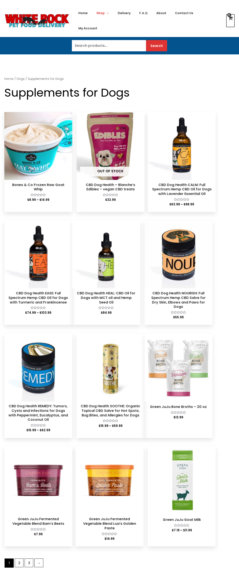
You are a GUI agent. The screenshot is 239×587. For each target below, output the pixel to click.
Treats (12, 523)
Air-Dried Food (19, 495)
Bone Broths (17, 517)
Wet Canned (17, 501)
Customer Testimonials (199, 479)
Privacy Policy (191, 495)
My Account (132, 473)
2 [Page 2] (19, 419)
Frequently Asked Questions (203, 490)
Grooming (15, 556)
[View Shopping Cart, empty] (230, 20)
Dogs (21, 79)
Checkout (130, 484)
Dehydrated (17, 489)
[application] (107, 13)
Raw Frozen (16, 473)
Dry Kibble (15, 506)
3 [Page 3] (30, 419)
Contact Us (131, 489)
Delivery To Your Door (197, 484)
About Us (187, 473)
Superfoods (16, 540)
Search (156, 46)
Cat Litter (72, 529)
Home (9, 79)
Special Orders (134, 495)
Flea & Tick (16, 551)
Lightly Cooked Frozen (25, 478)
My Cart (128, 478)
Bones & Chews (20, 529)
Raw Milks (15, 512)
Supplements (18, 545)
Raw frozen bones (22, 534)
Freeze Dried (17, 484)
